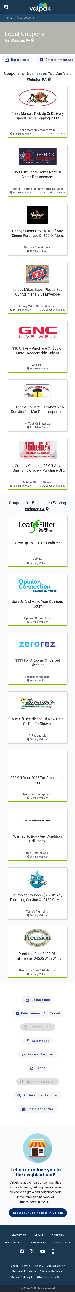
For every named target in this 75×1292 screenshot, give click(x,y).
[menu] (6, 7)
